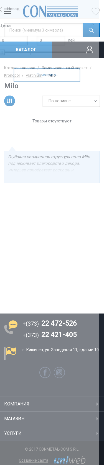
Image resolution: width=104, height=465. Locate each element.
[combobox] (71, 101)
